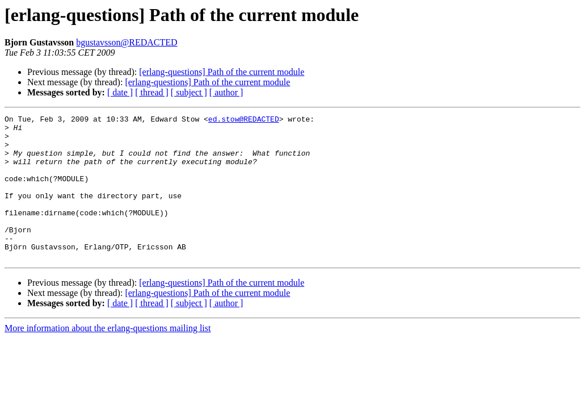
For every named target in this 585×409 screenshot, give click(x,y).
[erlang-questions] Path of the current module (221, 72)
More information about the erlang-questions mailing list (108, 357)
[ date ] (120, 92)
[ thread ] (152, 92)
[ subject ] (189, 92)
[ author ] (226, 92)
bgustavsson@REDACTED (126, 42)
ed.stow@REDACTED (243, 120)
